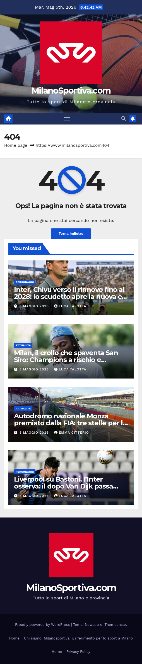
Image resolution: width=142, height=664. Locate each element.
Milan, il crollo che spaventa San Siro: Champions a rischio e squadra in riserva (66, 360)
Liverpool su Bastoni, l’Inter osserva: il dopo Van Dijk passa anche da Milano (63, 486)
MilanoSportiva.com (71, 91)
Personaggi (25, 282)
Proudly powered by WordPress (43, 624)
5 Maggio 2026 (35, 306)
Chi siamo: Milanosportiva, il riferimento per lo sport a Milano (78, 638)
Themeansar (115, 624)
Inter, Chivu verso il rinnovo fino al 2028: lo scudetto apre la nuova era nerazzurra (71, 296)
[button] (123, 118)
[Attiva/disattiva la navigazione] (67, 119)
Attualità (23, 345)
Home (14, 638)
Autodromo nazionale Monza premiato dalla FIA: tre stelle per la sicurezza (70, 423)
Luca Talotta (70, 306)
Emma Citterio (71, 432)
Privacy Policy (78, 652)
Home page (15, 145)
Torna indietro (71, 233)
